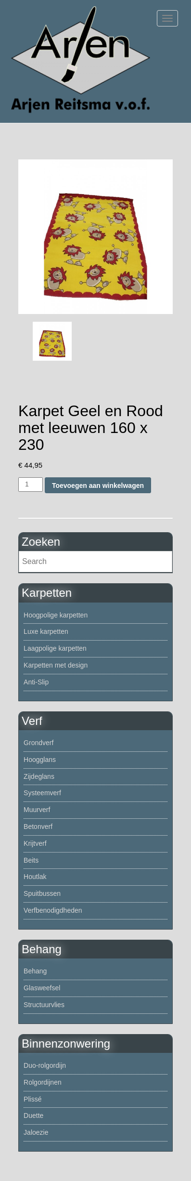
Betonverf (38, 826)
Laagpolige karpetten (55, 648)
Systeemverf (42, 793)
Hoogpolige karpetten (56, 615)
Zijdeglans (39, 776)
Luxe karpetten (46, 631)
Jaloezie (36, 1132)
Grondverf (38, 743)
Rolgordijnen (43, 1082)
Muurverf (37, 810)
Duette (33, 1115)
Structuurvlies (44, 1005)
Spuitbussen (42, 893)
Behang (35, 971)
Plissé (32, 1099)
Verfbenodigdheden (53, 910)
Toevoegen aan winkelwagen (98, 485)
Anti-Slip (36, 682)
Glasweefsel (42, 988)
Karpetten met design (56, 665)
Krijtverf (35, 843)
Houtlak (35, 876)
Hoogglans (40, 759)
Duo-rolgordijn (45, 1065)
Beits (31, 860)
